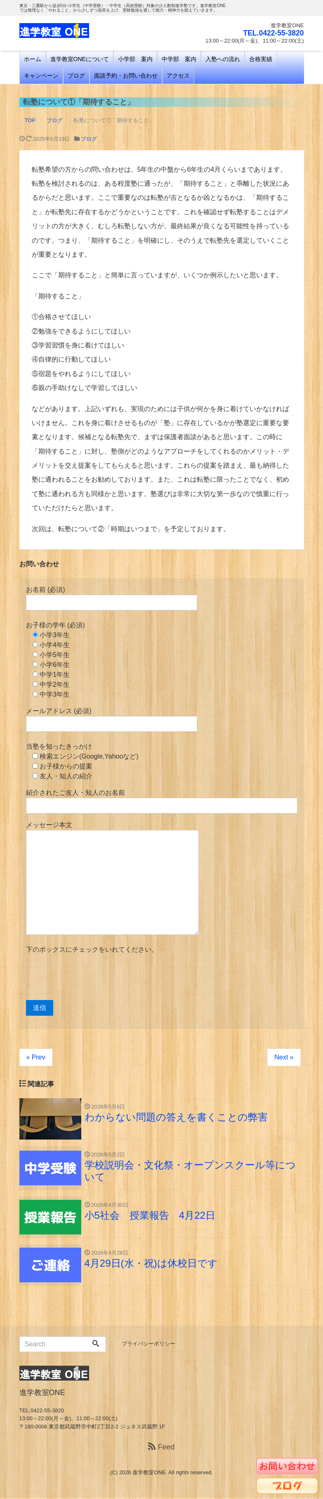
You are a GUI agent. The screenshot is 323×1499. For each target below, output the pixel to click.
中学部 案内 (179, 59)
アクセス (178, 75)
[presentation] (88, 977)
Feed (161, 1448)
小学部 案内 (135, 59)
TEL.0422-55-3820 (272, 33)
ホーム (32, 59)
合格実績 (260, 59)
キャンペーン (41, 75)
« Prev (35, 1057)
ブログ (76, 75)
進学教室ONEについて (79, 59)
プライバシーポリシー (148, 1345)
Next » (283, 1057)
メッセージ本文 (112, 878)
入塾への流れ (222, 59)
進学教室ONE (148, 1474)
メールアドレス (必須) (111, 719)
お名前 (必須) (111, 598)
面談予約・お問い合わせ (126, 75)
